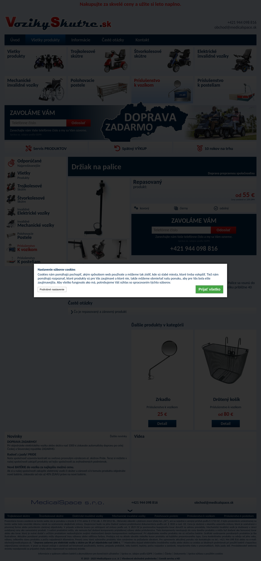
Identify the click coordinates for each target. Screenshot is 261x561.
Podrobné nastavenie (52, 289)
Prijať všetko (209, 289)
